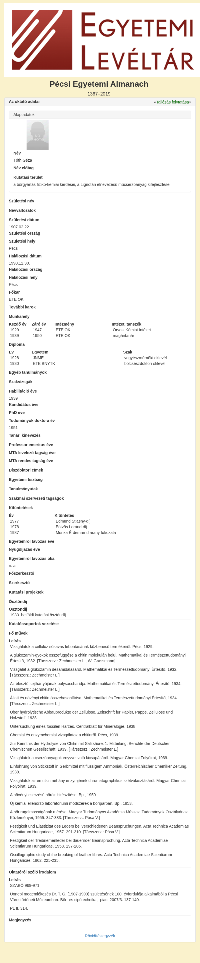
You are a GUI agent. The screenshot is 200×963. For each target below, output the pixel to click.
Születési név (21, 201)
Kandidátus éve (23, 404)
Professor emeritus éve (31, 444)
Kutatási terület (28, 177)
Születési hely (22, 241)
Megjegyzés (20, 920)
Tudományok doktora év (32, 420)
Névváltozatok (22, 210)
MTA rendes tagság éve (31, 460)
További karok (22, 307)
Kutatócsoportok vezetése (34, 623)
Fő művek (18, 633)
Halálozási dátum (25, 256)
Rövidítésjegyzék (100, 936)
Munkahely (19, 316)
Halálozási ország (26, 269)
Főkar (14, 292)
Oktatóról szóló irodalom (32, 872)
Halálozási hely (23, 277)
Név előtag (23, 168)
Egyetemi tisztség (26, 479)
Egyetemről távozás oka (32, 558)
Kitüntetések (21, 507)
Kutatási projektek (26, 592)
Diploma (17, 344)
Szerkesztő (19, 582)
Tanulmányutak (23, 489)
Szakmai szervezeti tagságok (36, 498)
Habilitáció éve (23, 391)
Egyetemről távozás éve (31, 541)
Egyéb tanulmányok (28, 372)
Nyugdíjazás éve (24, 549)
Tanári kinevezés (25, 435)
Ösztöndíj (18, 601)
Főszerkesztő (21, 573)
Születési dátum (24, 220)
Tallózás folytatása (172, 102)
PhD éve (17, 412)
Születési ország (24, 233)
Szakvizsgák (21, 381)
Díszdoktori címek (26, 470)
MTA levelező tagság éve (32, 452)
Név (17, 153)
